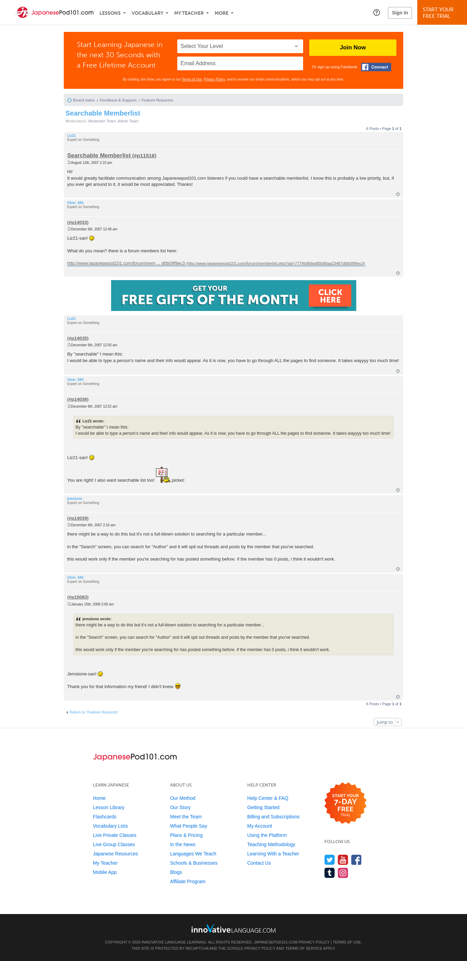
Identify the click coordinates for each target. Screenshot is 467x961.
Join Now (353, 47)
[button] (376, 12)
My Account (259, 826)
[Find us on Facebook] (356, 859)
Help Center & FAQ (267, 798)
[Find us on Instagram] (343, 872)
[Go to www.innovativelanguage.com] (233, 928)
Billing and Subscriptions (273, 816)
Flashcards (104, 816)
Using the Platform (267, 835)
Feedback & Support (118, 100)
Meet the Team (186, 816)
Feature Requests (157, 100)
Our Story (180, 807)
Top (398, 194)
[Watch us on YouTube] (343, 859)
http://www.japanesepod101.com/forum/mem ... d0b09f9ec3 (126, 263)
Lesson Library (108, 807)
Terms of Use (192, 79)
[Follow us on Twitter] (329, 859)
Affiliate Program (187, 881)
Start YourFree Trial (443, 13)
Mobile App (105, 872)
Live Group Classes (114, 844)
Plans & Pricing (186, 835)
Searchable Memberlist (102, 113)
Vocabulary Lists (110, 826)
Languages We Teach (193, 853)
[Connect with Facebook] (376, 67)
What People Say (188, 826)
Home (99, 798)
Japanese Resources (115, 853)
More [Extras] (221, 13)
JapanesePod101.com (276, 942)
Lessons (110, 13)
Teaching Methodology (271, 844)
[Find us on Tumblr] (329, 872)
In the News (182, 844)
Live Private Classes (114, 835)
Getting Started (263, 807)
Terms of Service (303, 948)
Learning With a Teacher (273, 853)
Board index (84, 100)
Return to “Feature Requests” (94, 712)
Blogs (176, 872)
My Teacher (189, 13)
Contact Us (259, 863)
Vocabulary (147, 13)
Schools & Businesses (194, 863)
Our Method (182, 798)
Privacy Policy (214, 79)
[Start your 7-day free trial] (345, 803)
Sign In (400, 12)
